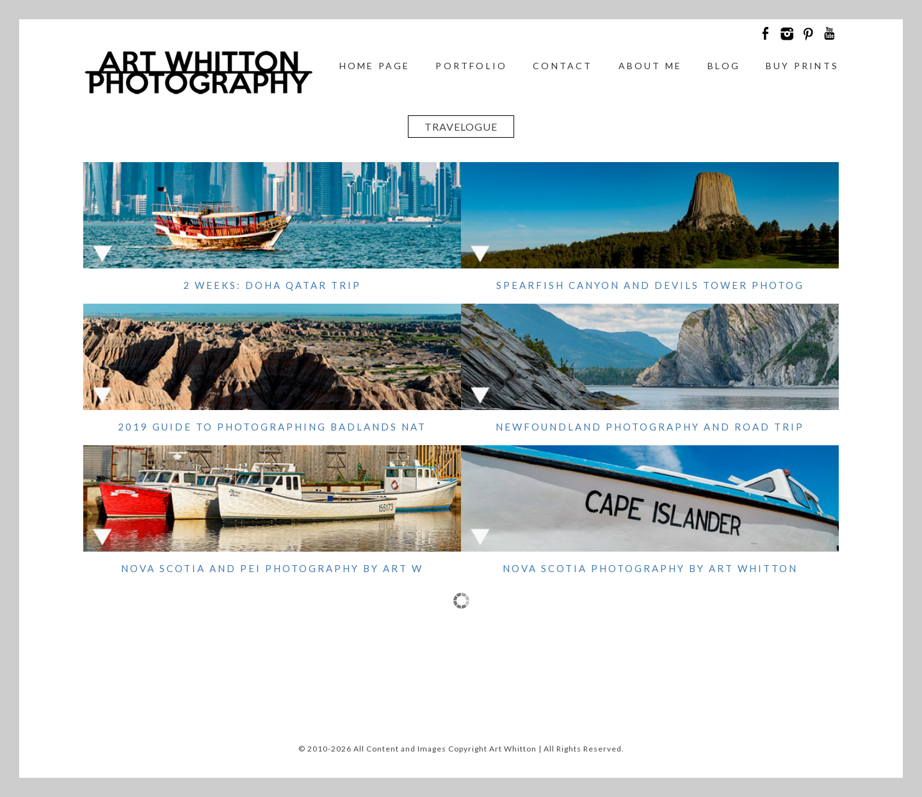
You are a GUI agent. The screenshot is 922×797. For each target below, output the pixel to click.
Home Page (374, 65)
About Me (651, 65)
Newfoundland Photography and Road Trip (650, 426)
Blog (724, 65)
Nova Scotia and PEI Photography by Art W (272, 568)
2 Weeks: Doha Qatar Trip (272, 285)
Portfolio (471, 65)
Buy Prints (802, 65)
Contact (562, 65)
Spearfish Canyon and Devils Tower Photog (650, 285)
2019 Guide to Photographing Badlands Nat (272, 426)
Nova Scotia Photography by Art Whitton (650, 568)
